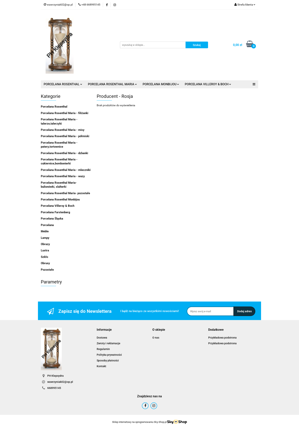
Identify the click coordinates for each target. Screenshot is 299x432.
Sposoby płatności (108, 360)
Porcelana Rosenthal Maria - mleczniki (66, 170)
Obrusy (45, 263)
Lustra (45, 250)
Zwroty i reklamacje (108, 343)
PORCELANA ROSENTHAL (63, 84)
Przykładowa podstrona (222, 337)
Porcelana (47, 225)
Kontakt (101, 366)
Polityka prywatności (109, 354)
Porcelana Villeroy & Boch (57, 206)
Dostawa (102, 337)
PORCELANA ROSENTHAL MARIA (112, 84)
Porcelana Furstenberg (55, 212)
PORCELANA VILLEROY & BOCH (208, 84)
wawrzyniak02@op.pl (60, 381)
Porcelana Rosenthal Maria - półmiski (65, 136)
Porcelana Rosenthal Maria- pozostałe (65, 193)
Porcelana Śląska (52, 218)
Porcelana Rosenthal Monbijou (60, 199)
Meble (45, 231)
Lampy (45, 238)
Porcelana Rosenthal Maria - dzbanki (64, 153)
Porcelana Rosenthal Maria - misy (62, 130)
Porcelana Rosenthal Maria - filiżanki (64, 113)
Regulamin (103, 349)
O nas (155, 337)
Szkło (44, 257)
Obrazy (45, 244)
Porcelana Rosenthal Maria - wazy (63, 176)
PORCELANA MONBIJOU (161, 84)
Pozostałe (47, 269)
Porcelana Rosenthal (54, 106)
